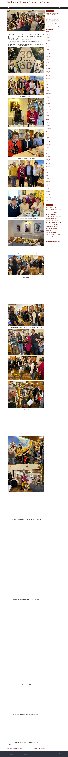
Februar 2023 (48, 87)
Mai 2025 (47, 47)
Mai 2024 (47, 65)
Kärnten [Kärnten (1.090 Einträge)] (48, 222)
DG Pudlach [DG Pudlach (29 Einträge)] (48, 211)
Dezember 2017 (48, 178)
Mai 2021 (47, 118)
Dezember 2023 (48, 72)
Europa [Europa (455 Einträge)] (48, 214)
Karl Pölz (14, 39)
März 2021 (48, 121)
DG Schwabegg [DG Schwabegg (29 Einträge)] (54, 211)
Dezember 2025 (48, 37)
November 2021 (48, 109)
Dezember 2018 (48, 160)
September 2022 (48, 94)
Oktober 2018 (48, 163)
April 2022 (47, 102)
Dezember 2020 (48, 125)
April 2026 (47, 31)
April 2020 (47, 137)
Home (11, 7)
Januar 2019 (48, 159)
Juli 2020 (47, 132)
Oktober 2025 (48, 40)
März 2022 (48, 103)
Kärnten (18, 39)
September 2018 (48, 165)
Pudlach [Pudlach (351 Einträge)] (55, 229)
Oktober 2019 (48, 146)
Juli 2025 (47, 44)
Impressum (36, 7)
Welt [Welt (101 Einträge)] (56, 236)
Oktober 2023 (48, 75)
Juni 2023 (47, 81)
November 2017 (48, 179)
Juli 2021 (47, 115)
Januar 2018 (48, 176)
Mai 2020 (47, 135)
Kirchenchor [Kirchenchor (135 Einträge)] (56, 218)
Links (25, 7)
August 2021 (48, 113)
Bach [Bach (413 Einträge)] (51, 207)
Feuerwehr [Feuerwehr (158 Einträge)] (53, 214)
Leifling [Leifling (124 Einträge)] (59, 222)
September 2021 (48, 112)
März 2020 (48, 138)
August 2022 (48, 96)
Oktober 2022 (48, 93)
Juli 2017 (47, 185)
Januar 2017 (48, 194)
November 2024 (48, 56)
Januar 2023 (48, 88)
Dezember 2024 (48, 55)
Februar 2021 (48, 122)
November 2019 (48, 144)
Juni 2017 (47, 187)
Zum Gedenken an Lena (39, 748)
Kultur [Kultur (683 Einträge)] (52, 220)
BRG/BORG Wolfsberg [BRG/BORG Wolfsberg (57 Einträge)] (56, 209)
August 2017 (48, 184)
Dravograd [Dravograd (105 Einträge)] (55, 212)
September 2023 (48, 77)
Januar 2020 (48, 141)
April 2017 (47, 190)
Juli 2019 (47, 150)
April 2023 (47, 84)
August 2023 (48, 78)
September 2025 (48, 41)
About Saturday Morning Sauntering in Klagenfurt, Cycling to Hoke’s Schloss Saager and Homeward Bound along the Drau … (53, 16)
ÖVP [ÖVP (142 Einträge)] (54, 238)
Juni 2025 (47, 46)
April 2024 (47, 66)
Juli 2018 (47, 168)
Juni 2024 (47, 63)
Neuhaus (21, 39)
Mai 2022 (47, 100)
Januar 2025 (48, 53)
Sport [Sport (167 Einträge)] (53, 236)
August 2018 (48, 166)
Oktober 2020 (48, 128)
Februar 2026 (48, 34)
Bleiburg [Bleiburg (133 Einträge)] (48, 209)
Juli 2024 (47, 62)
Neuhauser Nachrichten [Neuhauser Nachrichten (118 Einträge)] (52, 226)
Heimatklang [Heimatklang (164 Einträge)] (49, 218)
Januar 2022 (48, 106)
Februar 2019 (48, 157)
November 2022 (48, 91)
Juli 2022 (47, 97)
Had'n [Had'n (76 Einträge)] (54, 216)
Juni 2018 (47, 169)
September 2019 (48, 147)
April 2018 (47, 172)
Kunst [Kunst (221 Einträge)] (56, 220)
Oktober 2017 (48, 181)
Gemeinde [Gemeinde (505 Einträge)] (49, 216)
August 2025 (48, 43)
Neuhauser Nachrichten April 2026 (51, 23)
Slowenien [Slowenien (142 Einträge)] (49, 236)
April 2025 (47, 49)
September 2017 (48, 182)
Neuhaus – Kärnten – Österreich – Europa (28, 2)
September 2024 (48, 59)
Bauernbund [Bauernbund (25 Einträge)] (55, 207)
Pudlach (23, 39)
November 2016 (48, 197)
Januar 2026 (48, 36)
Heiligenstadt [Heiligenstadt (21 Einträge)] (58, 216)
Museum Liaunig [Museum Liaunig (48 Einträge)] (50, 225)
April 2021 (47, 119)
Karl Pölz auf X (30, 7)
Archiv (14, 7)
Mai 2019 (47, 153)
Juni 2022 (47, 99)
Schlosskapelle (27, 39)
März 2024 (48, 68)
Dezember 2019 (48, 143)
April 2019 (47, 154)
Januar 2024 (48, 71)
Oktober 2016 (48, 198)
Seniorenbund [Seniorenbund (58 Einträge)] (49, 234)
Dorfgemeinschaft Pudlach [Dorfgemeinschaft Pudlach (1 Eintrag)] (49, 212)
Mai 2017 (47, 188)
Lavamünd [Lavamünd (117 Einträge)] (54, 222)
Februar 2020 (48, 140)
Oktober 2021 (48, 110)
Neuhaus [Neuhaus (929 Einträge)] (56, 225)
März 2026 (48, 33)
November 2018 (48, 162)
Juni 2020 (47, 134)
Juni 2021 (47, 116)
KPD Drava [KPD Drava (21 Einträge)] (48, 220)
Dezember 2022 (48, 90)
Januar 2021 (48, 124)
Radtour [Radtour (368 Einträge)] (48, 231)
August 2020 (48, 131)
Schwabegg (30, 39)
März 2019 (48, 156)
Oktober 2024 (48, 58)
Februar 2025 (48, 52)
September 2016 (48, 200)
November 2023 (48, 74)
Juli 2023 (47, 80)
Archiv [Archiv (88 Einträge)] (47, 207)
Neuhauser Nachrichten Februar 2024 (15, 748)
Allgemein (9, 32)
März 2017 (48, 191)
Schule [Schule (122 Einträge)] (48, 232)
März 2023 (48, 85)
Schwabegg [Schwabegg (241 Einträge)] (53, 232)
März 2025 (48, 50)
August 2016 (48, 201)
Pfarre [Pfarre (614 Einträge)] (50, 229)
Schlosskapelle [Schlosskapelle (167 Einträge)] (55, 230)
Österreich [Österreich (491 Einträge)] (49, 238)
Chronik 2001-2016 (19, 7)
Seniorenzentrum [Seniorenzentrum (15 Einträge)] (56, 234)
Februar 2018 (48, 175)
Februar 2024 (48, 69)
